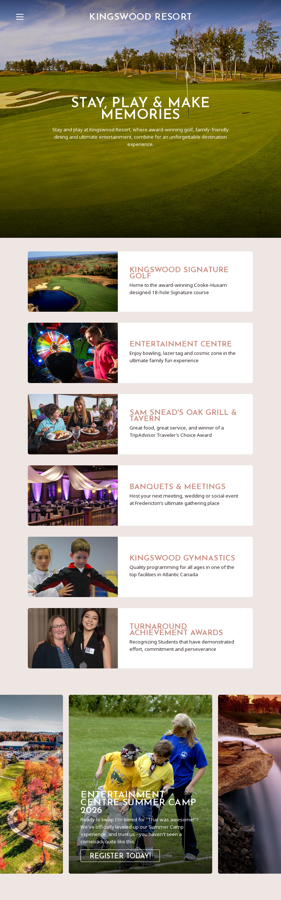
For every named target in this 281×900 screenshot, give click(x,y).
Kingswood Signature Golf (179, 273)
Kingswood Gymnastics (182, 558)
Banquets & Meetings (178, 487)
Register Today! (120, 856)
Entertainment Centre (181, 344)
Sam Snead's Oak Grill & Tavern (183, 416)
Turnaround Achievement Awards (176, 630)
